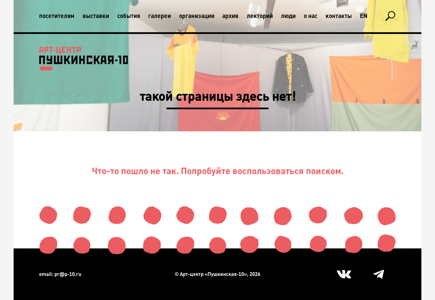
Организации (196, 16)
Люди (288, 16)
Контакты (339, 16)
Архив (230, 16)
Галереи (159, 16)
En (363, 16)
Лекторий (260, 16)
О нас (310, 16)
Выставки (96, 16)
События (128, 16)
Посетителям (56, 16)
